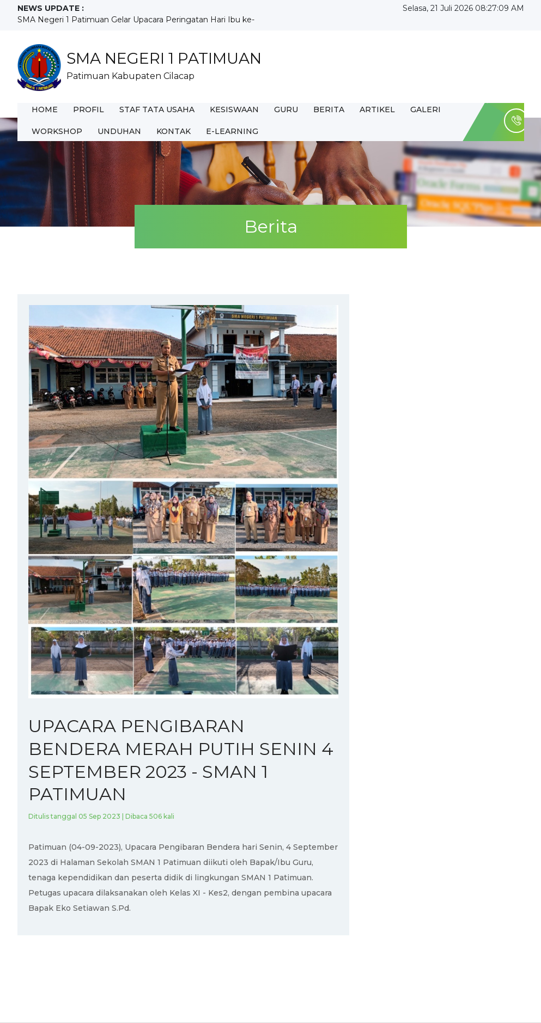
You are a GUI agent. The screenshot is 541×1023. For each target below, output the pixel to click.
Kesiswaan (234, 109)
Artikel (377, 109)
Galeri (425, 109)
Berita (328, 109)
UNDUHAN (119, 131)
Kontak (173, 131)
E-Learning (232, 131)
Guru (286, 109)
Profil (88, 109)
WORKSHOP (57, 131)
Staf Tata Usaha (156, 109)
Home (45, 109)
